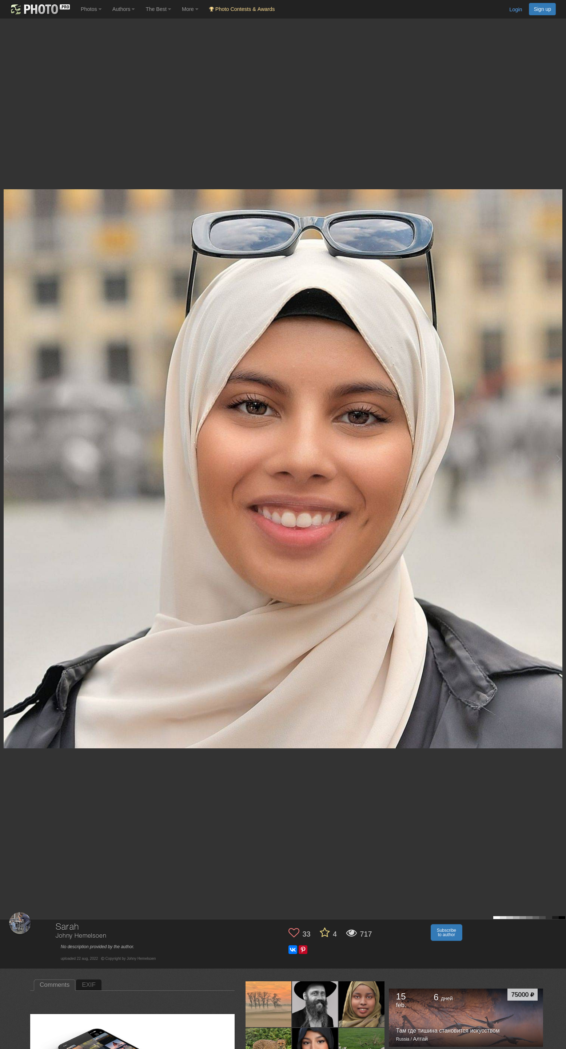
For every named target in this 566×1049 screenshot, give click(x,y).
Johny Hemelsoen (81, 936)
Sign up (542, 9)
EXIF (89, 984)
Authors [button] (123, 9)
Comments (54, 984)
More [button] (190, 9)
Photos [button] (91, 9)
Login (515, 9)
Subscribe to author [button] (446, 932)
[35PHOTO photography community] (39, 9)
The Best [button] (158, 9)
